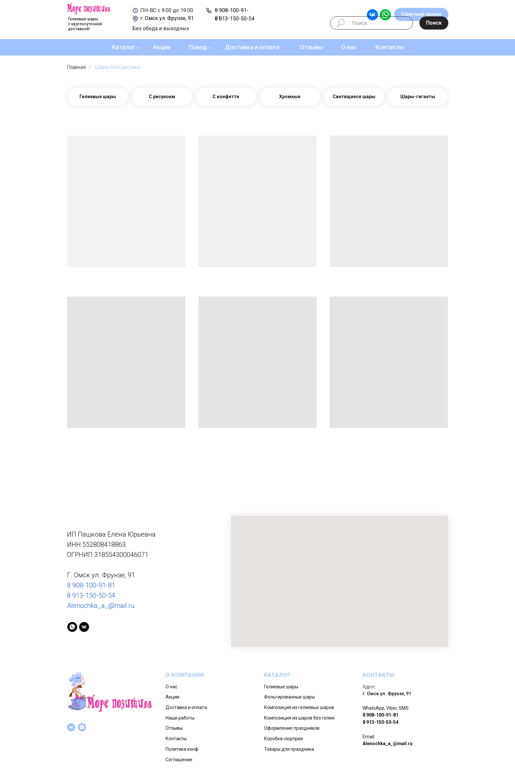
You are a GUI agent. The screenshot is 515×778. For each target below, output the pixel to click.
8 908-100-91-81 (91, 585)
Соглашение (179, 759)
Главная (76, 67)
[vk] (84, 627)
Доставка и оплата (252, 47)
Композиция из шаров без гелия (299, 718)
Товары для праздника (289, 749)
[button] (421, 14)
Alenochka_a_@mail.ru (101, 606)
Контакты (389, 47)
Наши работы (180, 718)
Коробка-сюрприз (283, 738)
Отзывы (311, 47)
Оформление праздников (292, 728)
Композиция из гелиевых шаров (299, 707)
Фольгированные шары (289, 697)
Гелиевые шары (281, 686)
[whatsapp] (72, 627)
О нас (349, 47)
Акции (161, 47)
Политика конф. (182, 749)
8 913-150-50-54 (235, 18)
